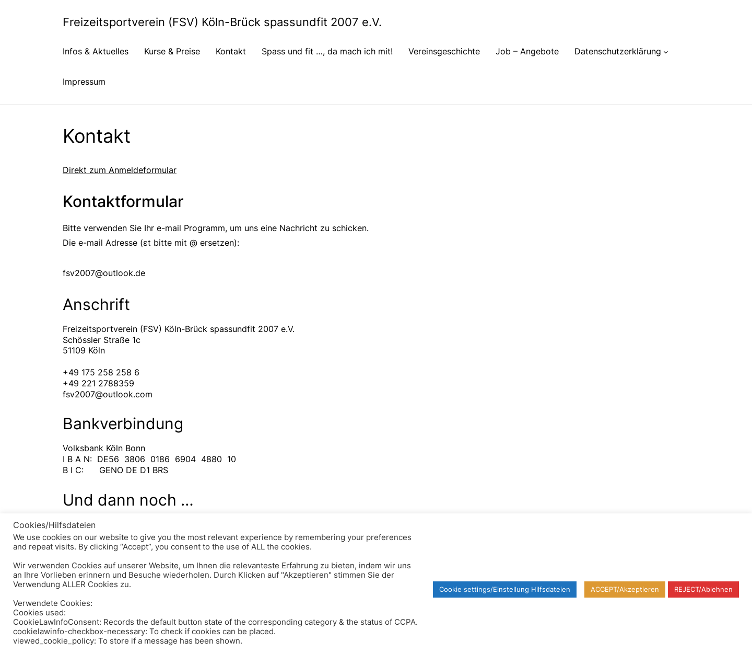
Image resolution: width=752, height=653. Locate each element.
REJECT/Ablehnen (703, 589)
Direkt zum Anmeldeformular (120, 170)
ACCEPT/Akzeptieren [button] (625, 589)
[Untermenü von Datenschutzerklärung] (665, 51)
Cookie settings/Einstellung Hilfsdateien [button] (504, 589)
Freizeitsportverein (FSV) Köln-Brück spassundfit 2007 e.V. (222, 22)
